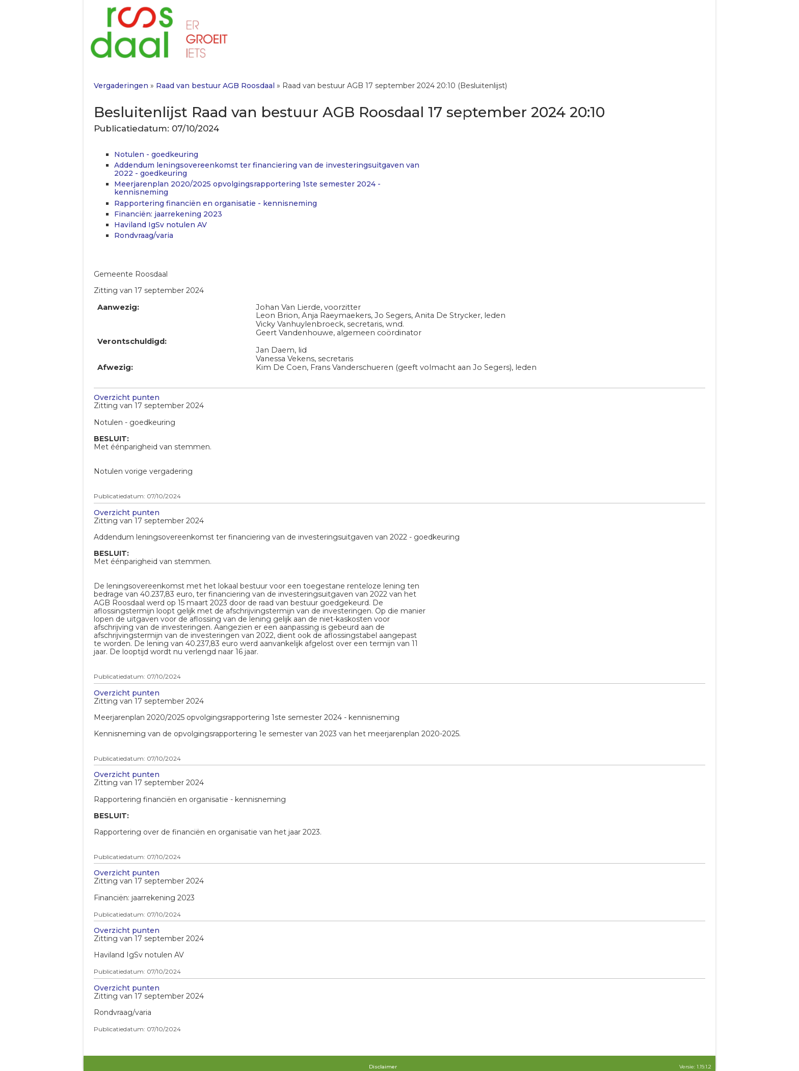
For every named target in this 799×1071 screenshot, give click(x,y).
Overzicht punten (126, 397)
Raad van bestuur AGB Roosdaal (215, 85)
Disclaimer (383, 1066)
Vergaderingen (121, 85)
